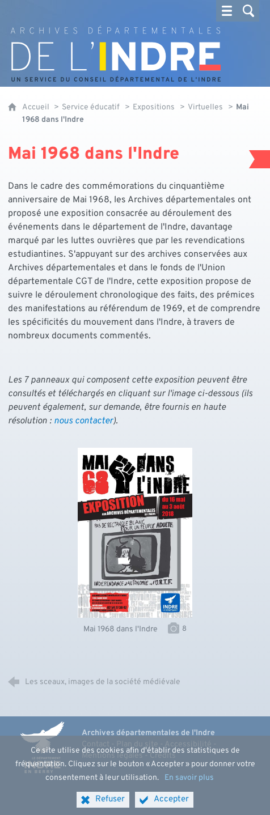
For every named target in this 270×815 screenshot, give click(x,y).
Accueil (36, 107)
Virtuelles (205, 107)
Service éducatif (91, 107)
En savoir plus (189, 786)
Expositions (154, 107)
